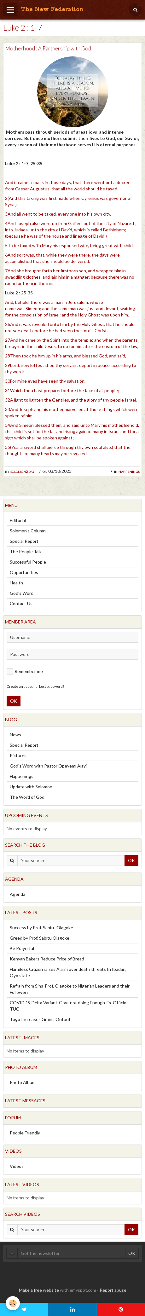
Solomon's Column (28, 530)
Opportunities (24, 572)
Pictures (18, 755)
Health (16, 582)
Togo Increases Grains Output (40, 1019)
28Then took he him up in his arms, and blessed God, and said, (65, 355)
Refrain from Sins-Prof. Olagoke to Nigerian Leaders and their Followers (70, 989)
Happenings (129, 471)
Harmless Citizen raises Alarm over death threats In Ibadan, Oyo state (68, 972)
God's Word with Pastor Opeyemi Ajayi (48, 765)
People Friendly (25, 1132)
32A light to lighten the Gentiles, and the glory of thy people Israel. (71, 400)
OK (13, 701)
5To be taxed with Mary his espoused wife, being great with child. (69, 245)
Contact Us (21, 603)
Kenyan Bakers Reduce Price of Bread (47, 958)
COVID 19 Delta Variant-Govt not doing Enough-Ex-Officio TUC (68, 1006)
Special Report (24, 541)
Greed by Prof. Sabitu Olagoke (39, 938)
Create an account (22, 686)
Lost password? (51, 686)
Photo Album (23, 1082)
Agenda (17, 894)
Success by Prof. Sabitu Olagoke (41, 927)
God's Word (21, 593)
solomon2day (22, 471)
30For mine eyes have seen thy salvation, (45, 381)
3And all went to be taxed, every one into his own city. (58, 214)
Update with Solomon (31, 786)
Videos (17, 1166)
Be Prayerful (22, 948)
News (15, 734)
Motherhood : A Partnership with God (48, 48)
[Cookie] (13, 1303)
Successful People (28, 562)
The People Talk (26, 551)
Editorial (18, 520)
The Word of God (27, 797)
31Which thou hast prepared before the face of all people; (62, 390)
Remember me (25, 671)
